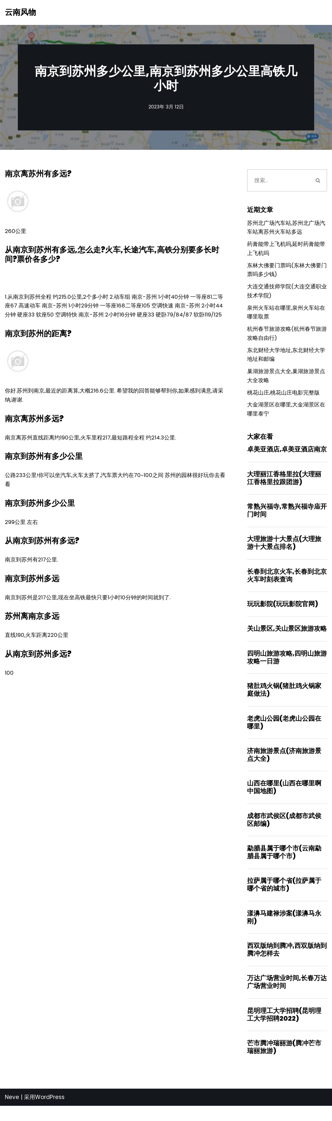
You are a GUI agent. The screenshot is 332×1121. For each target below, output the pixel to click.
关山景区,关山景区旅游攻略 (287, 638)
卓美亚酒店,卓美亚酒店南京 (287, 457)
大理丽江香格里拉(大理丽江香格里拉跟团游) (284, 486)
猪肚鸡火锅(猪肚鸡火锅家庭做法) (284, 700)
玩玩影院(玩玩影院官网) (282, 613)
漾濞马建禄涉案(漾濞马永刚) (284, 930)
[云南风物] (20, 12)
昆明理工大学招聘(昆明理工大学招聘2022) (284, 1029)
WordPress (50, 1112)
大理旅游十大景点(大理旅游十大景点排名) (284, 551)
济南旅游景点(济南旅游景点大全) (284, 766)
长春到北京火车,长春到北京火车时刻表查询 (287, 584)
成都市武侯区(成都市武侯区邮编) (284, 832)
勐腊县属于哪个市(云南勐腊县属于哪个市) (284, 864)
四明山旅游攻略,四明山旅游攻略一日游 (287, 667)
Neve (12, 1112)
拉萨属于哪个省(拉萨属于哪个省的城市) (284, 897)
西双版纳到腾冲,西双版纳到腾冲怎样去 (287, 963)
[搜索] (278, 181)
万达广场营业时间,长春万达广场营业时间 (287, 996)
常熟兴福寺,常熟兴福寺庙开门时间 (287, 519)
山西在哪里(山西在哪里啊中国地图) (284, 799)
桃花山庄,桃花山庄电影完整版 (283, 399)
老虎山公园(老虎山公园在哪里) (284, 733)
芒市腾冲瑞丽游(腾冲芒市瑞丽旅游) (284, 1061)
